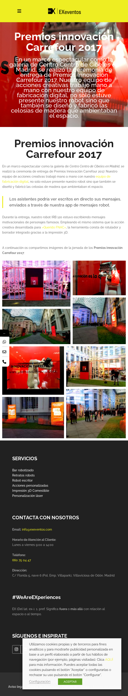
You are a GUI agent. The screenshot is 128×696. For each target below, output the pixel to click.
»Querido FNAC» (54, 227)
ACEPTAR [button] (70, 681)
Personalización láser (27, 496)
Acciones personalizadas (30, 485)
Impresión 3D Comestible (30, 490)
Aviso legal (16, 686)
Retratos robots (23, 475)
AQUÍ (109, 659)
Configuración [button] (39, 681)
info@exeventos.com (37, 529)
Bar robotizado (23, 470)
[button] (36, 284)
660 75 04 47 (21, 560)
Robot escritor (22, 480)
